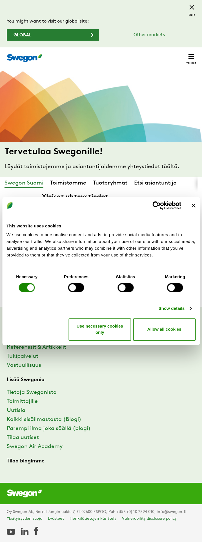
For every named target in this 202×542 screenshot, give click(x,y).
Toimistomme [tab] (68, 183)
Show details (172, 308)
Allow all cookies (164, 329)
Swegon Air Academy (35, 446)
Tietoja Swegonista (32, 392)
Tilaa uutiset (23, 437)
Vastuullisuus (24, 365)
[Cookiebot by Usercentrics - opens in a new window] (156, 205)
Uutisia (16, 410)
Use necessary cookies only (100, 329)
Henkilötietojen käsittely (93, 519)
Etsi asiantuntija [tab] (155, 183)
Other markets (149, 35)
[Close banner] (194, 205)
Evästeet (56, 519)
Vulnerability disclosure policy (149, 519)
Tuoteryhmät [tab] (110, 183)
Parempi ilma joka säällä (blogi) (49, 428)
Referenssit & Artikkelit (36, 347)
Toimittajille (22, 401)
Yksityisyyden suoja (24, 519)
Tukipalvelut (22, 356)
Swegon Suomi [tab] (24, 183)
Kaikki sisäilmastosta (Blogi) (44, 419)
